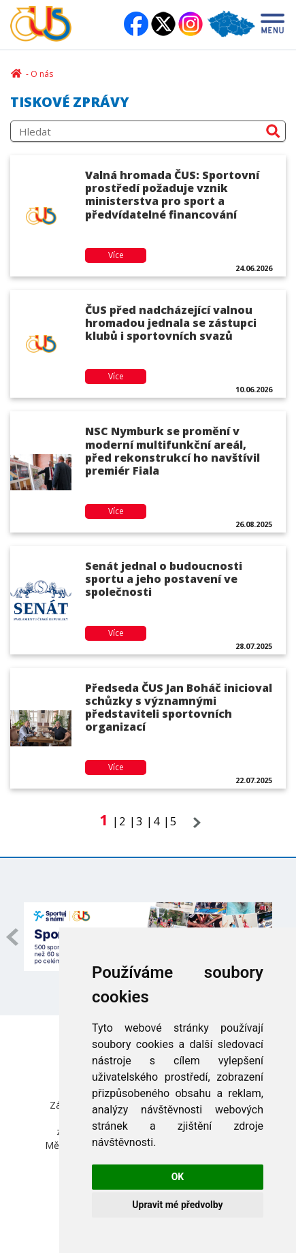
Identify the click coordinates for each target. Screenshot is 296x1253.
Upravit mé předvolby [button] (177, 1204)
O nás (42, 74)
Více (116, 255)
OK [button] (177, 1176)
